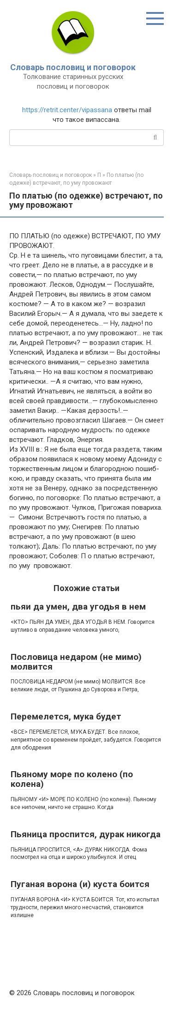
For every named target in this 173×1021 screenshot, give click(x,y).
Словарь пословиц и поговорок (73, 67)
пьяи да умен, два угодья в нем (78, 606)
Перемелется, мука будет (66, 716)
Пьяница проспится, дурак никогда (86, 834)
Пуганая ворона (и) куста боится (80, 884)
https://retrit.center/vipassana (67, 110)
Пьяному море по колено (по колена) (72, 779)
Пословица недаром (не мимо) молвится (76, 662)
